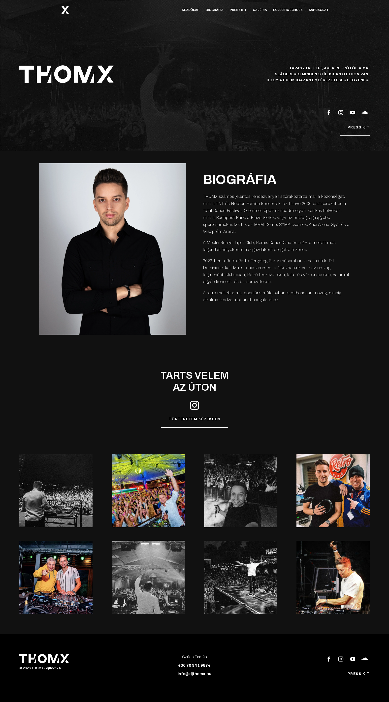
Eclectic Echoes (288, 10)
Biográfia (215, 10)
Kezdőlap (190, 10)
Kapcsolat (318, 10)
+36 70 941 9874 (194, 665)
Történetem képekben (194, 419)
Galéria (260, 10)
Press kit (359, 127)
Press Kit (238, 10)
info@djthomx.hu (194, 674)
